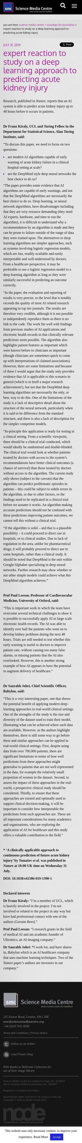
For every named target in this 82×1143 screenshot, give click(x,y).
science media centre (31, 24)
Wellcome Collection (34, 1067)
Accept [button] (57, 1137)
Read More (40, 1137)
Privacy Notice (38, 1032)
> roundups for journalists (59, 24)
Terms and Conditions (15, 1032)
